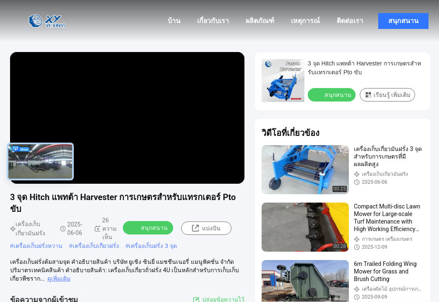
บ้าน (174, 20)
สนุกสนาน (403, 20)
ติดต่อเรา (350, 20)
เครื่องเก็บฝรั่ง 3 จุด (153, 245)
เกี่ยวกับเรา (213, 20)
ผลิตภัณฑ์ (260, 20)
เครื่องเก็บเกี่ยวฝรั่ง (96, 245)
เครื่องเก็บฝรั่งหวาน (37, 245)
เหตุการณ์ (305, 20)
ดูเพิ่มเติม (58, 278)
